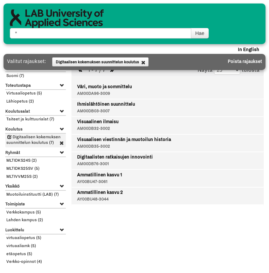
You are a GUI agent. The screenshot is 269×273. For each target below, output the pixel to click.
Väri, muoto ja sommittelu (104, 86)
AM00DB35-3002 (93, 146)
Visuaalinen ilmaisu (97, 121)
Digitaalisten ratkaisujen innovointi (115, 157)
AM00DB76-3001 (93, 164)
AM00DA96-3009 (93, 93)
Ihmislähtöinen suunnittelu (106, 104)
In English (248, 49)
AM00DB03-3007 (93, 111)
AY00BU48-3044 (93, 199)
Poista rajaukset (245, 61)
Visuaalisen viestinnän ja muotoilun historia (124, 139)
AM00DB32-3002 (93, 128)
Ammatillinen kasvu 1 (99, 175)
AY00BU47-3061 (92, 182)
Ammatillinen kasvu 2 (100, 192)
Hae (200, 33)
